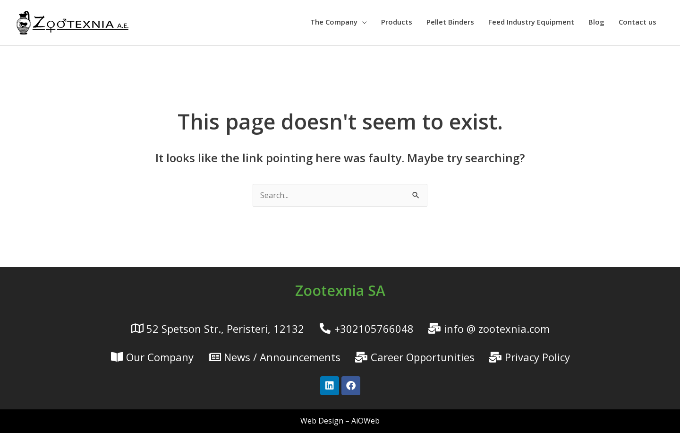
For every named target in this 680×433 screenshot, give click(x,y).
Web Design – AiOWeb (340, 421)
